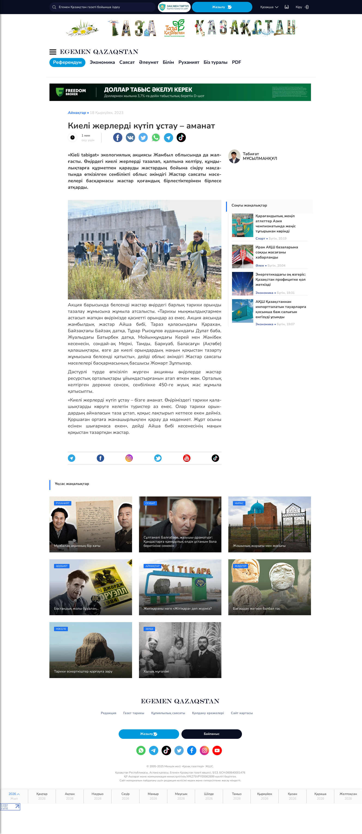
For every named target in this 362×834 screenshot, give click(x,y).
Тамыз (236, 796)
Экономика (102, 62)
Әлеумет (148, 62)
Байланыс (212, 734)
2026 (14, 796)
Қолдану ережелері (208, 713)
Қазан (292, 796)
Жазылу (222, 7)
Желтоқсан (348, 796)
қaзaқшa (269, 7)
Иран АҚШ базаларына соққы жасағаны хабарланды (277, 252)
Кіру (302, 7)
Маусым (181, 796)
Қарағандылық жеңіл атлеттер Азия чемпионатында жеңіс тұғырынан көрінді (276, 223)
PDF (236, 62)
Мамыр (153, 796)
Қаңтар (42, 796)
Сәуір (125, 796)
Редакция (108, 713)
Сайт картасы (242, 713)
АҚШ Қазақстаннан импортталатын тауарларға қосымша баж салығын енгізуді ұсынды (281, 309)
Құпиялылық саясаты (168, 713)
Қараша (320, 796)
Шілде (208, 796)
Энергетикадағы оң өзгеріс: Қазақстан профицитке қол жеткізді (281, 279)
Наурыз (97, 796)
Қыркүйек (264, 796)
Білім (168, 62)
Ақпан (69, 796)
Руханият (188, 62)
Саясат (127, 62)
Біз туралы (216, 62)
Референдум (67, 62)
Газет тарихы (133, 713)
